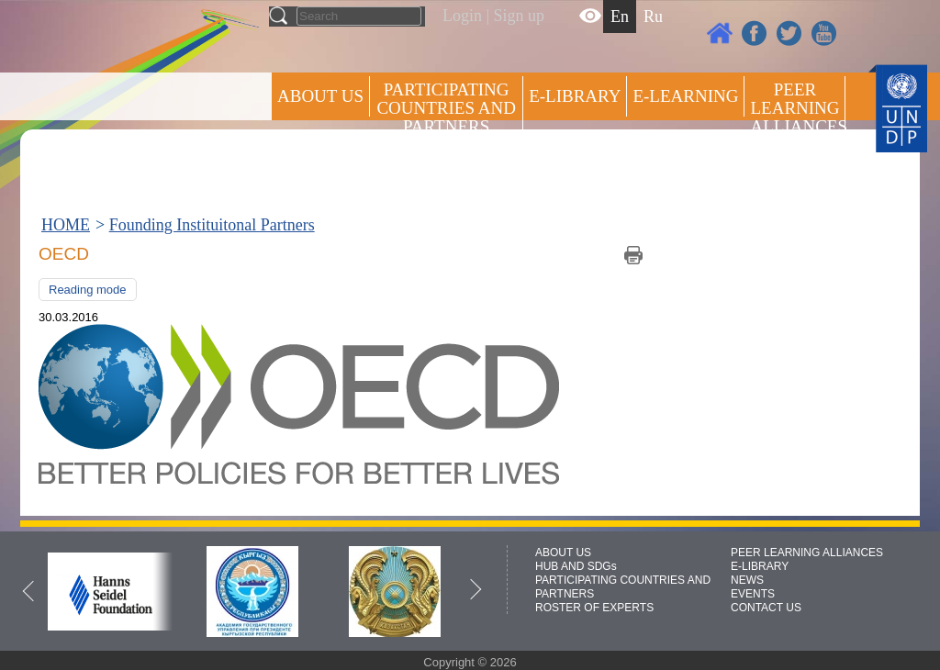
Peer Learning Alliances (797, 108)
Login (462, 15)
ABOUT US (320, 96)
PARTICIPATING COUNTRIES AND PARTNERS (445, 108)
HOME (65, 225)
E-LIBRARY (760, 566)
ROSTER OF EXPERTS (445, 175)
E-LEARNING (685, 96)
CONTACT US (766, 607)
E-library (575, 96)
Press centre (339, 163)
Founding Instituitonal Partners (212, 225)
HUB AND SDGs (576, 566)
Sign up (519, 15)
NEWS (747, 580)
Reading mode (88, 289)
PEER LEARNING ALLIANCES (807, 552)
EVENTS (753, 593)
